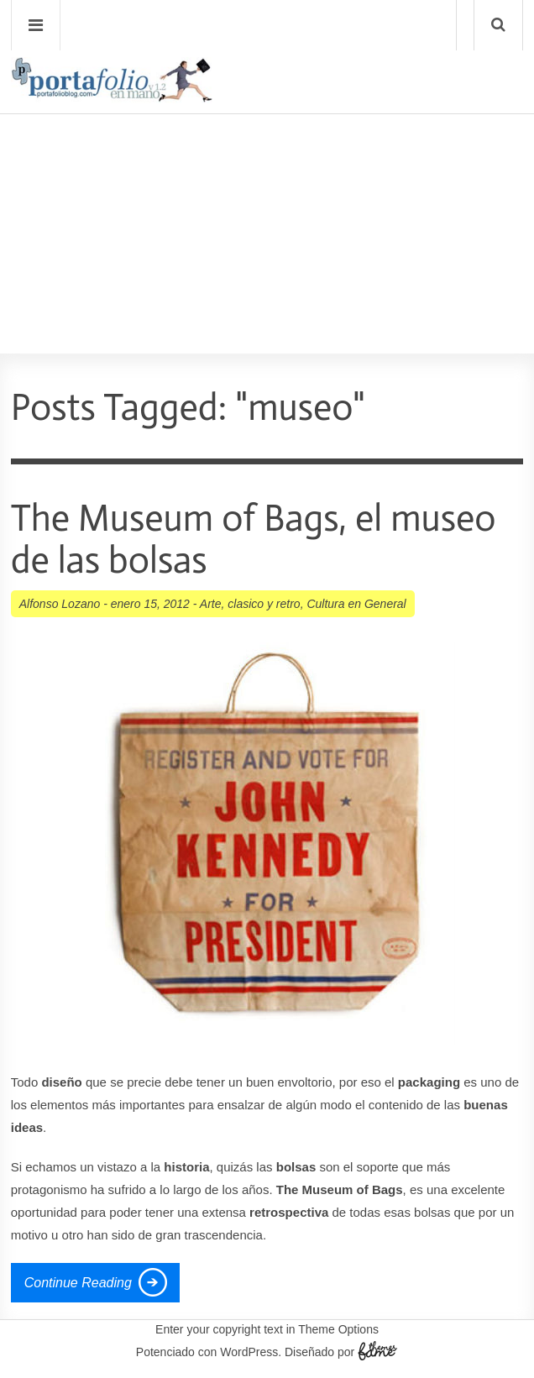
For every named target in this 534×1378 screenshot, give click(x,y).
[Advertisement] (267, 185)
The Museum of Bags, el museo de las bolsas (253, 539)
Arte (211, 603)
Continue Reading (78, 1283)
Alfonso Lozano (60, 603)
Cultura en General (356, 603)
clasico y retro (264, 603)
